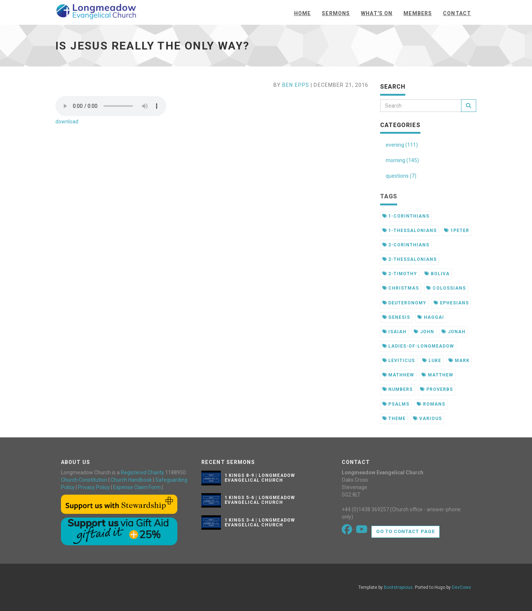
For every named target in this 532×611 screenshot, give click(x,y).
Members (417, 13)
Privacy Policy (94, 487)
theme (394, 418)
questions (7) (401, 176)
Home (302, 13)
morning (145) (402, 160)
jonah (453, 331)
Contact (457, 13)
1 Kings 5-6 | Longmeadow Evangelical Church (260, 500)
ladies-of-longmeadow (418, 346)
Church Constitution (84, 480)
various (427, 418)
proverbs (436, 389)
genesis (396, 317)
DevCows (461, 587)
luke (431, 360)
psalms (396, 404)
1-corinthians (405, 216)
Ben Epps (295, 85)
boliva (437, 273)
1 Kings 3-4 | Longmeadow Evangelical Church (260, 523)
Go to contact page (405, 531)
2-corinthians (405, 245)
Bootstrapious (398, 587)
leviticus (398, 360)
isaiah (394, 331)
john (424, 331)
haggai (430, 317)
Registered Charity (142, 472)
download (66, 121)
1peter (456, 230)
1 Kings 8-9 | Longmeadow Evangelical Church (260, 478)
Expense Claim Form (137, 487)
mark (459, 360)
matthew (437, 375)
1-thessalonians (409, 230)
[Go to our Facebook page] (347, 531)
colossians (446, 288)
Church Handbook (131, 480)
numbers (397, 389)
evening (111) (402, 145)
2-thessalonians (409, 259)
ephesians (451, 303)
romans (431, 404)
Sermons (336, 13)
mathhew (398, 375)
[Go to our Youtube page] (362, 531)
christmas (400, 288)
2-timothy (399, 273)
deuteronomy (404, 303)
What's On (376, 13)
